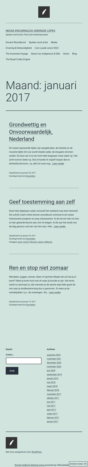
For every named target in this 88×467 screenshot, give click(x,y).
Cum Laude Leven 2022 (47, 48)
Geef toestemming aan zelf (42, 202)
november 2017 (54, 394)
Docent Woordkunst (16, 42)
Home (66, 53)
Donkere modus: (78, 464)
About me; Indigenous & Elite (45, 53)
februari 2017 (53, 417)
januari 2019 (52, 378)
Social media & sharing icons (30, 465)
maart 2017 (52, 414)
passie (40, 242)
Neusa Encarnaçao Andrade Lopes (30, 30)
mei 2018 (51, 382)
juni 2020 (51, 370)
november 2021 (54, 359)
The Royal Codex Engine (18, 59)
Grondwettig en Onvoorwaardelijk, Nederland (30, 131)
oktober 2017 (53, 398)
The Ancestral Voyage (17, 53)
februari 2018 (53, 390)
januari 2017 (52, 421)
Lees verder (58, 163)
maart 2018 (52, 386)
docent (26, 242)
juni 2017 (51, 402)
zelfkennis (48, 242)
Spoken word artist (38, 42)
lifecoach (33, 242)
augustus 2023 (53, 355)
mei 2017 (51, 406)
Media (54, 42)
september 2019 (54, 374)
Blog (74, 53)
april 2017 (51, 409)
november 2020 (54, 366)
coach (19, 242)
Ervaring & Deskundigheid (19, 48)
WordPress (37, 452)
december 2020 (54, 362)
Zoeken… (10, 354)
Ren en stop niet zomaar (38, 268)
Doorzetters (30, 176)
